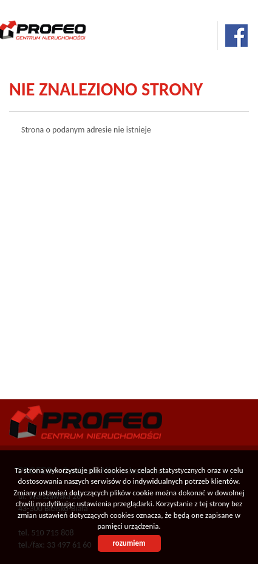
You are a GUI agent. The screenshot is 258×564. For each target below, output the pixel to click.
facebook (236, 35)
